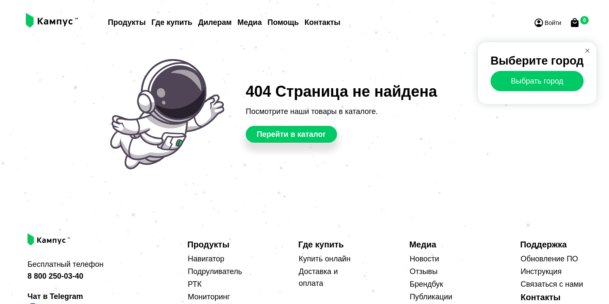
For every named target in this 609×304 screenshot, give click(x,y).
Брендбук (426, 284)
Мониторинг (209, 297)
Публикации (431, 297)
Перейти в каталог (291, 134)
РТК (195, 284)
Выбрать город (537, 81)
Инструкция (541, 271)
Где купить (171, 22)
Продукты (127, 22)
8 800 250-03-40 (55, 276)
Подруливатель (215, 271)
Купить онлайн (324, 259)
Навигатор (206, 259)
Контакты (322, 22)
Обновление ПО (549, 259)
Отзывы (424, 271)
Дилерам (214, 22)
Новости (424, 259)
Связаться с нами (552, 284)
